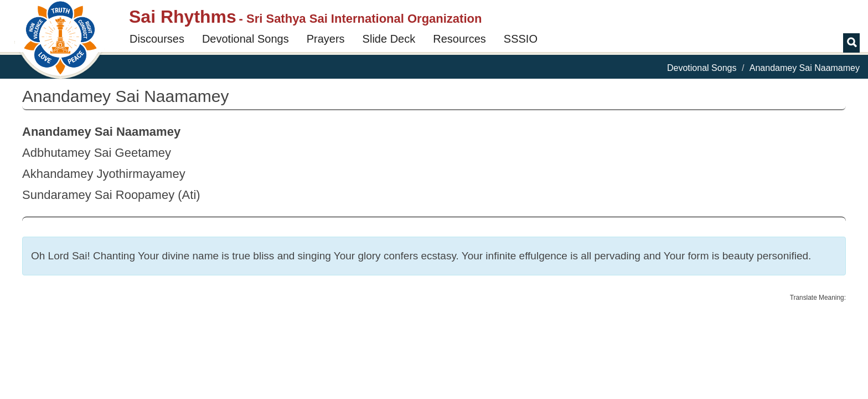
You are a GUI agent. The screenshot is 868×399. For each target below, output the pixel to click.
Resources (459, 39)
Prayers (326, 39)
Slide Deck (389, 39)
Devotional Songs (245, 39)
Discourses (157, 39)
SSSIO (521, 39)
